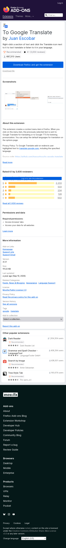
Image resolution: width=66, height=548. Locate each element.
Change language (11, 538)
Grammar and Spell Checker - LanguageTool (23, 351)
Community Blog (12, 435)
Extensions (8, 16)
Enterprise (8, 473)
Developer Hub (11, 425)
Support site (8, 252)
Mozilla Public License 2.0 (14, 290)
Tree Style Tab (15, 373)
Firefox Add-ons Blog (15, 415)
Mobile (7, 468)
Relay (6, 496)
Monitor (7, 501)
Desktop (7, 463)
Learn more (8, 231)
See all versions (10, 304)
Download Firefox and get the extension (33, 64)
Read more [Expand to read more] (7, 162)
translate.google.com (29, 148)
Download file (9, 71)
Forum (6, 440)
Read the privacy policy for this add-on (20, 297)
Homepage (8, 249)
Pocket (7, 505)
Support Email (9, 255)
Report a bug (10, 444)
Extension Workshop (14, 420)
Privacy (6, 523)
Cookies (17, 523)
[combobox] (53, 15)
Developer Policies (13, 430)
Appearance (31, 283)
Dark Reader (14, 338)
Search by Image (16, 361)
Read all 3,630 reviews (13, 203)
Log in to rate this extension (32, 178)
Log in (60, 3)
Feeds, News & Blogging (14, 283)
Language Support (47, 283)
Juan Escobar (22, 38)
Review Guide (10, 449)
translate (15, 311)
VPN (5, 491)
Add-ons (8, 406)
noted (27, 528)
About (6, 411)
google (6, 311)
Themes (19, 16)
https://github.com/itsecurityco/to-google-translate (39, 156)
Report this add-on (11, 326)
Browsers (8, 486)
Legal (27, 523)
